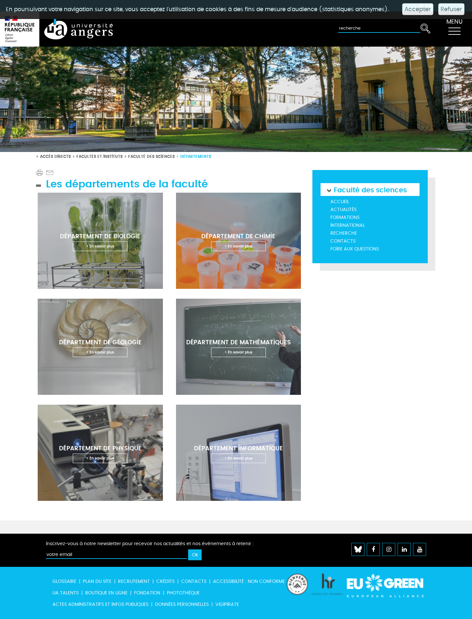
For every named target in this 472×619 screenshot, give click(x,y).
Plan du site (97, 581)
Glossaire (64, 581)
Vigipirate (227, 604)
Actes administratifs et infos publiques (100, 604)
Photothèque (183, 592)
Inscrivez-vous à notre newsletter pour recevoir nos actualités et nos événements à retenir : (150, 543)
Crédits (165, 581)
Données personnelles (182, 604)
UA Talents (65, 592)
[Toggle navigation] (454, 29)
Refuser (451, 9)
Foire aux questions (354, 248)
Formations (345, 217)
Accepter (417, 9)
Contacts (343, 241)
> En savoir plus (100, 246)
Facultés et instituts (99, 156)
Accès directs (55, 156)
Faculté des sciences (151, 156)
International (347, 225)
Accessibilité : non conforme (249, 581)
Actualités (343, 209)
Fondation (147, 592)
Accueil (339, 201)
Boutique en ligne (106, 592)
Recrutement (134, 581)
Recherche (343, 233)
